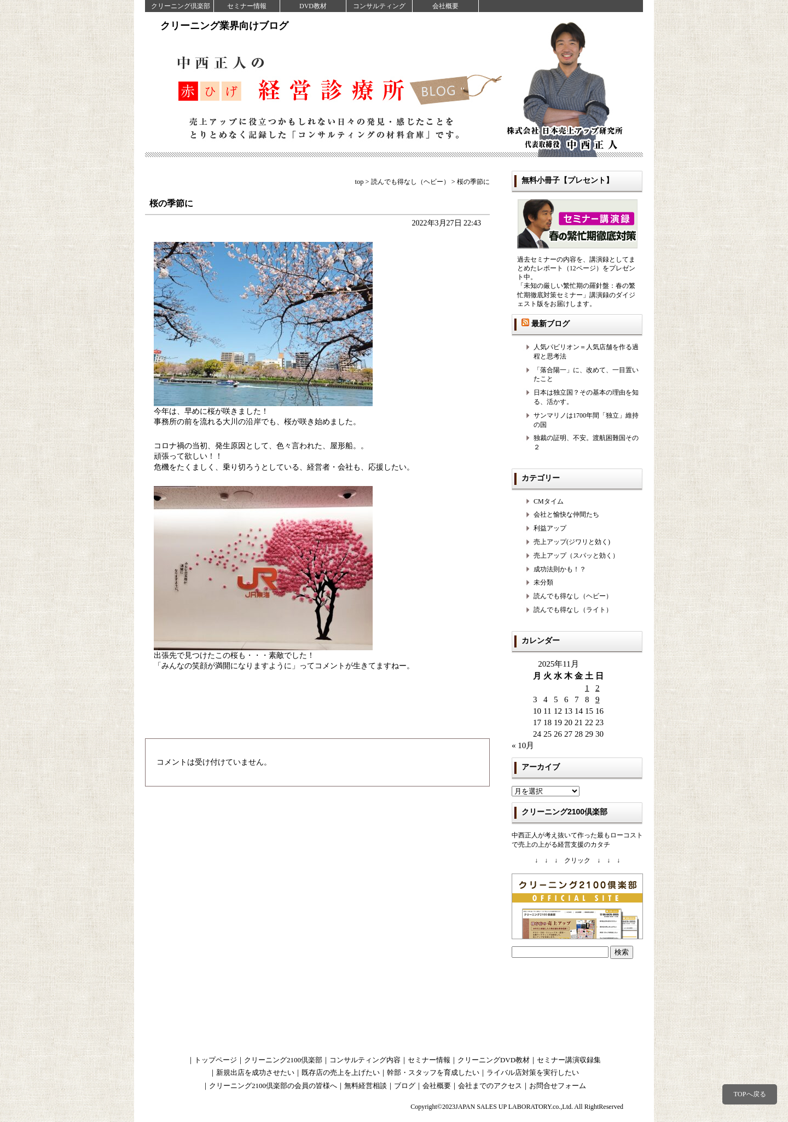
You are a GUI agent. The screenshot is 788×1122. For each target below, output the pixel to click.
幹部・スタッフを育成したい (433, 1072)
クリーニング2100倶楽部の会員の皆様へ (273, 1085)
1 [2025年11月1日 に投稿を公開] (587, 688)
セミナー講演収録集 (569, 1060)
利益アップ (550, 528)
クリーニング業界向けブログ (224, 25)
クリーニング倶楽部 (180, 6)
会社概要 (445, 6)
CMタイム (549, 501)
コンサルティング (379, 6)
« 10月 (523, 745)
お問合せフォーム (557, 1085)
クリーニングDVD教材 (493, 1060)
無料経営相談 (365, 1085)
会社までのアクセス (490, 1085)
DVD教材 (313, 6)
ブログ (404, 1085)
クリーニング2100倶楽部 (283, 1060)
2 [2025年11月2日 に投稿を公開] (597, 688)
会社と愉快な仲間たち (566, 514)
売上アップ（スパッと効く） (576, 555)
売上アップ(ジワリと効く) (572, 542)
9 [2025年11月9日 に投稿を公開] (597, 699)
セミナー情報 (246, 6)
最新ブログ (550, 323)
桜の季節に (171, 203)
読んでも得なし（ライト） (573, 610)
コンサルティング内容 (365, 1060)
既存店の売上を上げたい (341, 1072)
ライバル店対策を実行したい (532, 1072)
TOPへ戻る (749, 1094)
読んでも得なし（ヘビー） (573, 596)
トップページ (215, 1060)
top (359, 182)
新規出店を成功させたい (255, 1072)
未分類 (543, 582)
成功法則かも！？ (560, 569)
